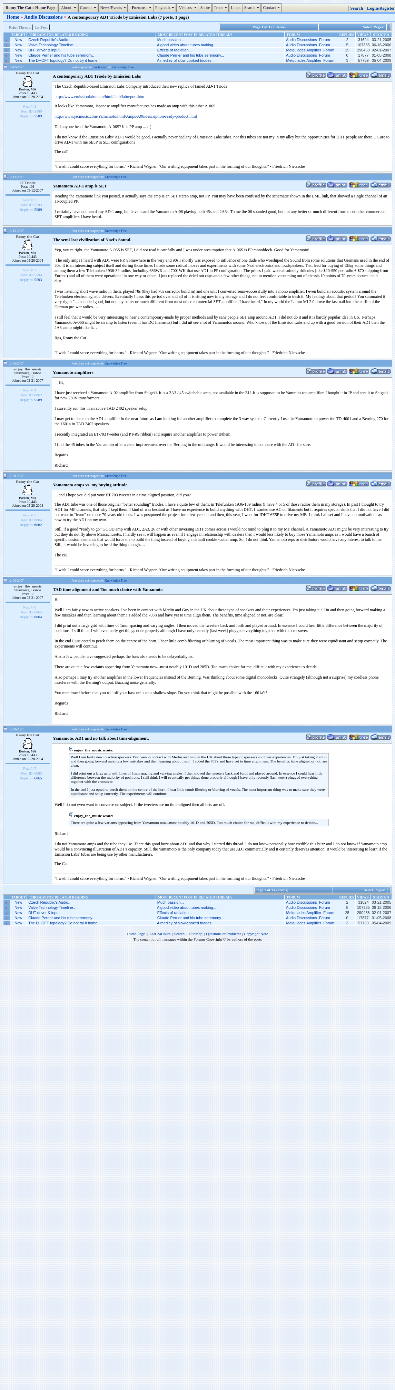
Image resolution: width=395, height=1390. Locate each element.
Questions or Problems (223, 934)
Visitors (188, 7)
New (18, 40)
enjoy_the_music (27, 369)
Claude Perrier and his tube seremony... (190, 55)
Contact (272, 7)
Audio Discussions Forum (308, 40)
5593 (38, 280)
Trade (221, 7)
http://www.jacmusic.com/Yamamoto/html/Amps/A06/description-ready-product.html (126, 116)
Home (13, 17)
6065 (38, 778)
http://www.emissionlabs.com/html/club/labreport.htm (99, 96)
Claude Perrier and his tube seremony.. (61, 55)
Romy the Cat (27, 73)
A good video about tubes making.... (187, 45)
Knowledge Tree (123, 67)
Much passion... (170, 40)
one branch (100, 67)
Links (235, 7)
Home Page (136, 934)
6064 (38, 617)
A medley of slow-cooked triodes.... (186, 60)
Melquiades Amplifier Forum (310, 50)
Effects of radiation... (174, 50)
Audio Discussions (44, 17)
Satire (205, 7)
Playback (165, 7)
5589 (38, 116)
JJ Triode (28, 183)
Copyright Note (256, 934)
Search (252, 7)
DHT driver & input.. (44, 50)
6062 (38, 525)
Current (89, 7)
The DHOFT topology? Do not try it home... (64, 60)
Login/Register (381, 8)
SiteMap (196, 934)
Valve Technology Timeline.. (51, 45)
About (69, 7)
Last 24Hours (159, 934)
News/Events (113, 7)
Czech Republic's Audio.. (49, 40)
